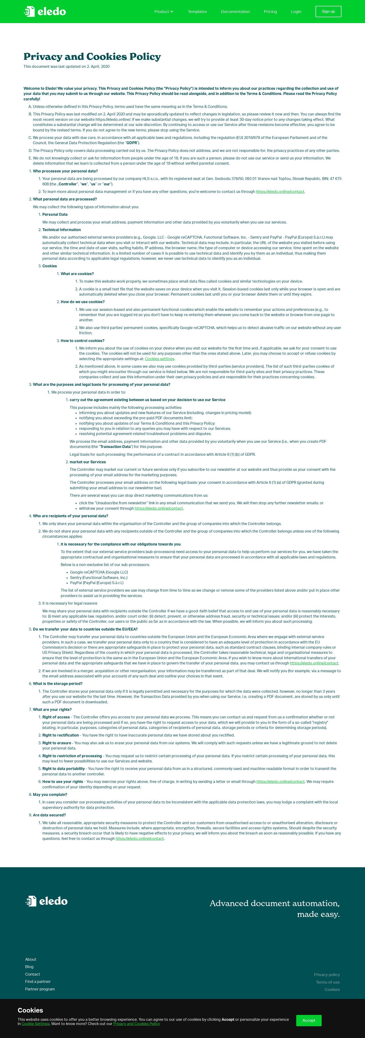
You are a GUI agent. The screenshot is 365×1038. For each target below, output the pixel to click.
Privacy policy (327, 975)
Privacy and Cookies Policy (136, 1024)
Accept (309, 1020)
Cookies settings (159, 359)
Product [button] (164, 11)
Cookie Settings (35, 1024)
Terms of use (328, 982)
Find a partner (38, 982)
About (30, 959)
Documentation (235, 12)
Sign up (328, 11)
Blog (29, 967)
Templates (197, 12)
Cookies (332, 990)
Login (296, 12)
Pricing (270, 12)
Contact (32, 974)
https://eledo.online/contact (280, 192)
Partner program (40, 989)
